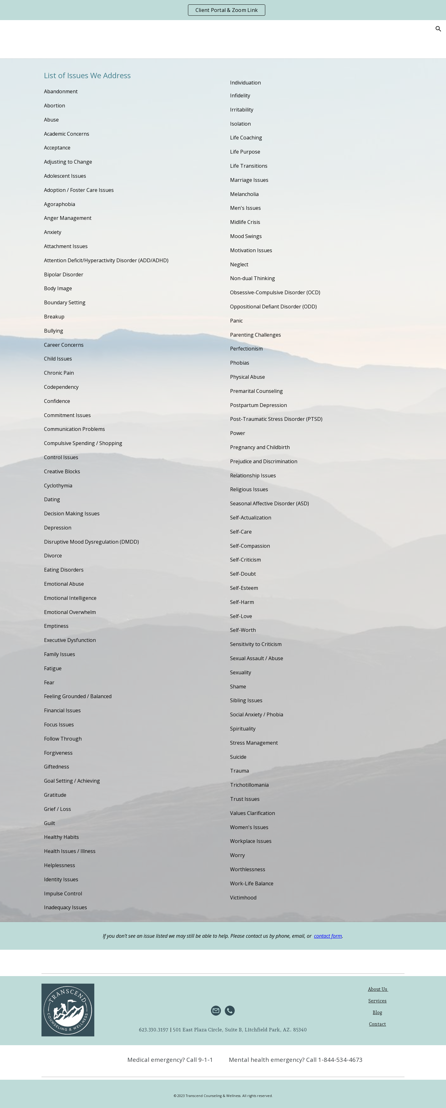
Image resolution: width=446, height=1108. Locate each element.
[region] (223, 10)
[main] (129, 490)
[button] (438, 28)
